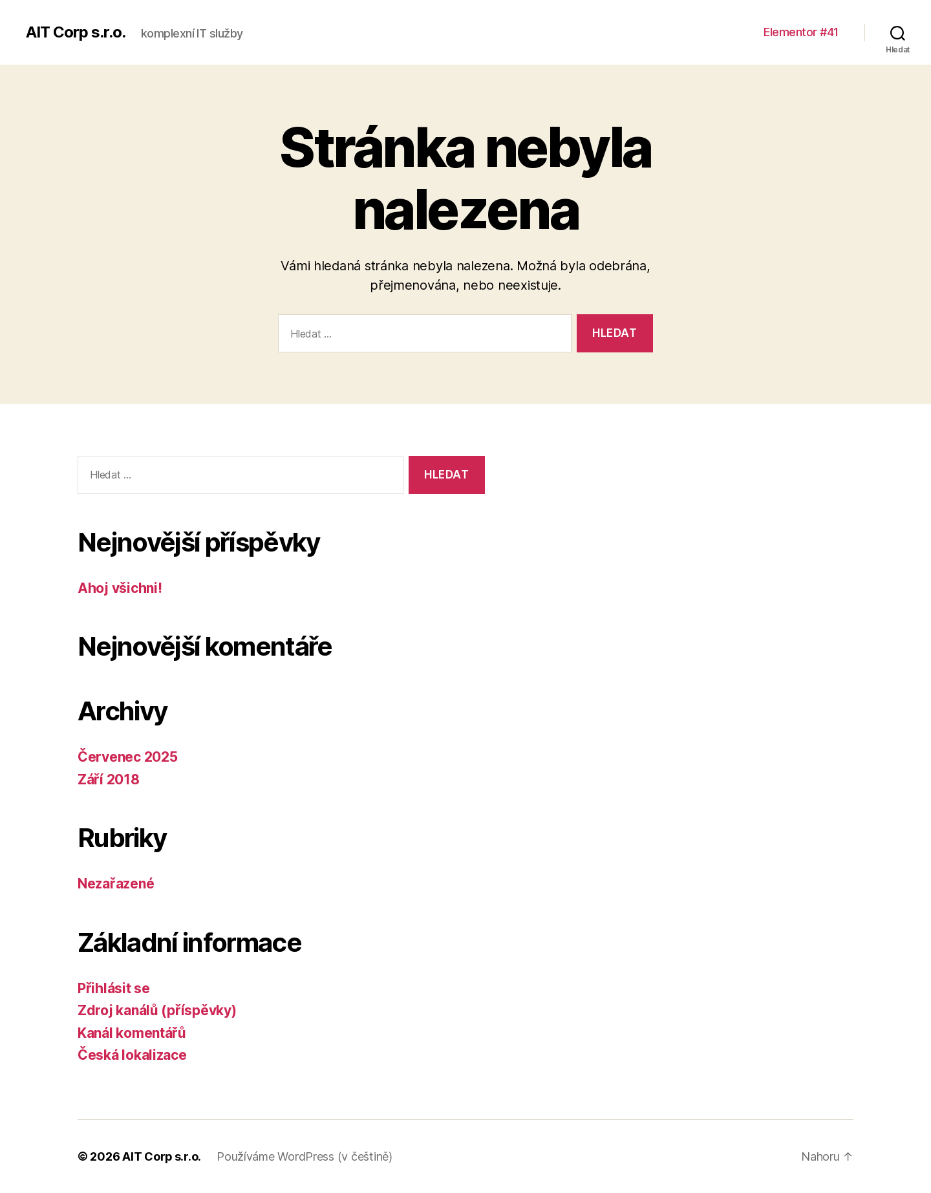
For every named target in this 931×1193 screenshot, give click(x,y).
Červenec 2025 (128, 757)
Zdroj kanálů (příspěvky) (157, 1010)
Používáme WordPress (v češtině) (305, 1156)
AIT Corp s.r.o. (75, 32)
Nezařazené (116, 884)
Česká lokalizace (132, 1055)
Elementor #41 (801, 32)
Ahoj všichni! (120, 588)
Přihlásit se (114, 988)
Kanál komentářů (132, 1033)
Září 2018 (109, 779)
